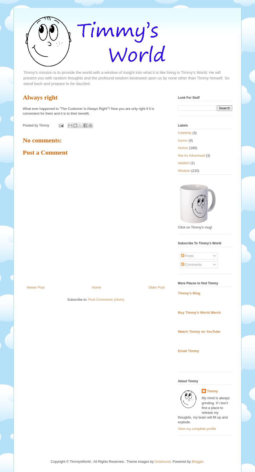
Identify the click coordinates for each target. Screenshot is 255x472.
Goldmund (163, 462)
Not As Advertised (191, 156)
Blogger (197, 462)
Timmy (212, 391)
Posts (187, 256)
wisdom (184, 163)
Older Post (156, 287)
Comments (191, 265)
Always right (40, 97)
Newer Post (36, 287)
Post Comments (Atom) (106, 300)
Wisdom (184, 171)
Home (96, 287)
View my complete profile (197, 429)
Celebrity (184, 133)
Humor (183, 148)
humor (183, 140)
